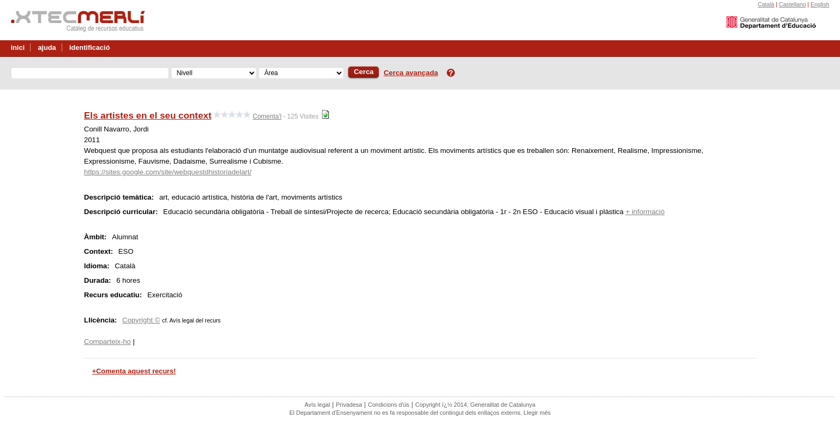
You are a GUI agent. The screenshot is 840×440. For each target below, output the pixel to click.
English (820, 4)
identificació (89, 47)
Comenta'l (267, 116)
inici (18, 47)
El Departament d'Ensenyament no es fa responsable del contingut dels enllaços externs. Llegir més (420, 412)
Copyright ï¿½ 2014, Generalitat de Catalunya (475, 404)
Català (766, 4)
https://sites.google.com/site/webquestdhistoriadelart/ (168, 172)
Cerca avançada (411, 73)
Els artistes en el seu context (148, 115)
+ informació (645, 212)
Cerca (363, 72)
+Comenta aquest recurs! (134, 371)
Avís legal (318, 404)
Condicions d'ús (388, 404)
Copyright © (141, 320)
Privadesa (349, 404)
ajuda (47, 47)
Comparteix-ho (107, 342)
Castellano (792, 4)
